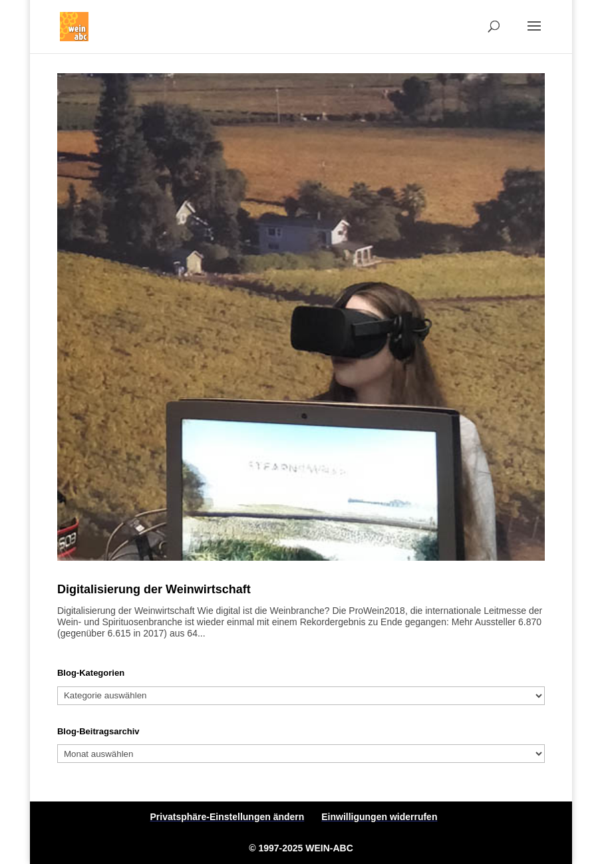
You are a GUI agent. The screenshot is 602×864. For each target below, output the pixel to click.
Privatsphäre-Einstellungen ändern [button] (227, 816)
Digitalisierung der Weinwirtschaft (154, 589)
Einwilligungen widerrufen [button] (379, 816)
